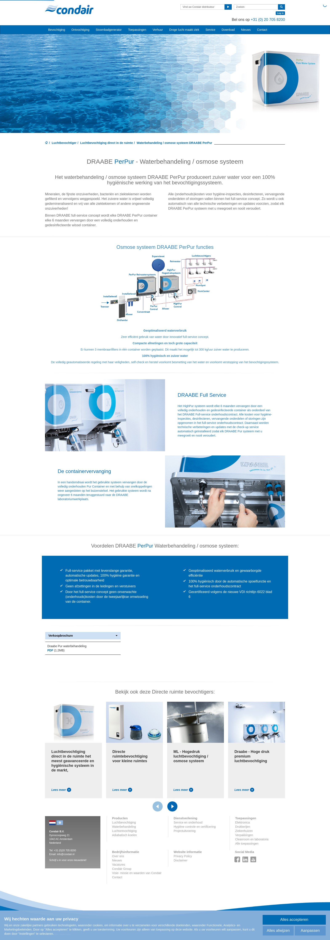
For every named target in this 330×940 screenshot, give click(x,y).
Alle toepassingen (246, 843)
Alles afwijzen (278, 930)
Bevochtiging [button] (56, 29)
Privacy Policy (183, 856)
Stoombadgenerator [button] (109, 29)
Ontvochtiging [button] (80, 29)
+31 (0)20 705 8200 (65, 850)
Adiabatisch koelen (124, 835)
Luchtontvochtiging (124, 831)
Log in (280, 13)
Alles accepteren (294, 919)
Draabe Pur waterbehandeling (66, 646)
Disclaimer (180, 860)
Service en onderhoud (188, 822)
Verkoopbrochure (82, 635)
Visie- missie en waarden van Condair (137, 873)
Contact (262, 29)
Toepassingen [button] (137, 29)
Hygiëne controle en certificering (195, 826)
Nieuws (117, 860)
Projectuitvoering (185, 831)
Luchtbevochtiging (124, 822)
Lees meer (61, 790)
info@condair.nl (66, 854)
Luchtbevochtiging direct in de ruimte (106, 143)
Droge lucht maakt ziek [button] (184, 29)
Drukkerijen (242, 826)
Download (228, 29)
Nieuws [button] (246, 29)
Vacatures (118, 864)
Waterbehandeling (124, 826)
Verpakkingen (244, 835)
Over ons (118, 856)
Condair (69, 9)
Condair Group (122, 868)
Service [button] (210, 29)
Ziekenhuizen (244, 831)
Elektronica (242, 822)
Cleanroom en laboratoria (251, 839)
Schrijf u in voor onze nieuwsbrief (67, 860)
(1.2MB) (56, 650)
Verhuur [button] (158, 29)
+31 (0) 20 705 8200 (268, 19)
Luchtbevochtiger (64, 143)
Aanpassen (310, 930)
